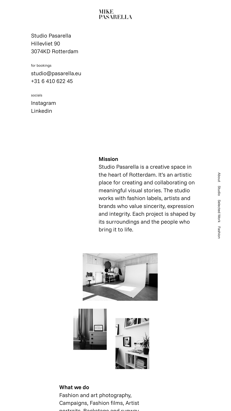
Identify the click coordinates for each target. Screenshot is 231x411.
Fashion (219, 232)
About (219, 177)
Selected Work (219, 211)
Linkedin (41, 110)
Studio (219, 191)
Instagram (43, 102)
